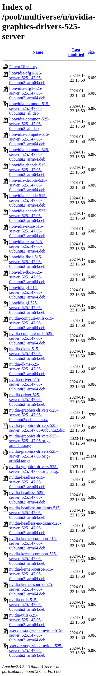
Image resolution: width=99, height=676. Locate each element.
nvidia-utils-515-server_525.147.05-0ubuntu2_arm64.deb (27, 605)
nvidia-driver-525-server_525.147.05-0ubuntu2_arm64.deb (27, 400)
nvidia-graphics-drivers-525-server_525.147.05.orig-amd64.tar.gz (33, 441)
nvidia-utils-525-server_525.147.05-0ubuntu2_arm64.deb (27, 620)
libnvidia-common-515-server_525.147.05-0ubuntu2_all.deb (29, 108)
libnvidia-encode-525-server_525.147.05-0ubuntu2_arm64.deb (28, 216)
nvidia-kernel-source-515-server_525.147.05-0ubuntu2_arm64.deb (31, 574)
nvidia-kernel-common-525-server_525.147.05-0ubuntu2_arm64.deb (33, 559)
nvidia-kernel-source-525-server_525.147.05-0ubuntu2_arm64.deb (31, 589)
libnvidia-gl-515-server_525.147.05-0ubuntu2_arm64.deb (27, 292)
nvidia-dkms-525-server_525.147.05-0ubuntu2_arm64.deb (27, 369)
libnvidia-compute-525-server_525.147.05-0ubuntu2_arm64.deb (29, 154)
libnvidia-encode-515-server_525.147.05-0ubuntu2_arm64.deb (28, 200)
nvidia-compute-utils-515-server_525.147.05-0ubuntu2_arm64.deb (31, 323)
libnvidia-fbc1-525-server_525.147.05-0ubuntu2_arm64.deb (27, 277)
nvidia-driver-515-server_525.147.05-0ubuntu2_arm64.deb (27, 384)
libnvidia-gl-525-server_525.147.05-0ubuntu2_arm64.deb (27, 308)
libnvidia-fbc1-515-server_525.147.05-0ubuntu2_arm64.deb (27, 262)
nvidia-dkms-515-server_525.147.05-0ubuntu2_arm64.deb (27, 354)
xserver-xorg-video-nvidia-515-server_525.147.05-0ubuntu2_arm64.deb (36, 635)
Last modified (76, 52)
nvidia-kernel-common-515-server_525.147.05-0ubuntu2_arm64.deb (33, 543)
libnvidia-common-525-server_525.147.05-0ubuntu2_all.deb (29, 124)
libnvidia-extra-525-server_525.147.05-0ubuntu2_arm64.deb (27, 246)
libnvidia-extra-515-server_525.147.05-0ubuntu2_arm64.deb (27, 231)
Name (37, 52)
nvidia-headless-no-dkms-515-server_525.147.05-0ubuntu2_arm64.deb (35, 513)
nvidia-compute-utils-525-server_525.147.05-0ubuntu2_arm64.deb (31, 338)
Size (91, 52)
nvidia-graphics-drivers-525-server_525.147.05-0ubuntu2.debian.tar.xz (33, 415)
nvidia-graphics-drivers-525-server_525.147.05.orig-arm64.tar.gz (33, 456)
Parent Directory (23, 66)
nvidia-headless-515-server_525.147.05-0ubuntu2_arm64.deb (27, 482)
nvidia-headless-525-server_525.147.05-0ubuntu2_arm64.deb (27, 497)
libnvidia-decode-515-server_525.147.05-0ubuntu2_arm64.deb (28, 170)
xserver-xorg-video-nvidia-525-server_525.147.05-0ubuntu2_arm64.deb (36, 651)
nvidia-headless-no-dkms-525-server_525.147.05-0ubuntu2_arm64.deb (35, 528)
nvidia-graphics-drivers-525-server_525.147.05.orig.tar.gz (34, 469)
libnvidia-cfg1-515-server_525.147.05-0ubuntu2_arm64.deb (27, 78)
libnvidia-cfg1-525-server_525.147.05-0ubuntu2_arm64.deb (27, 93)
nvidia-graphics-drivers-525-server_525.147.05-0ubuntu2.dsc (37, 427)
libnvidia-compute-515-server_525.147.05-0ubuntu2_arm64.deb (29, 139)
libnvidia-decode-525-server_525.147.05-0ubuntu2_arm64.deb (28, 185)
